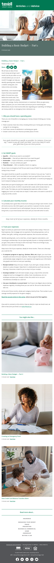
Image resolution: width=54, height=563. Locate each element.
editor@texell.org (26, 306)
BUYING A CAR (27, 535)
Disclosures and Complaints (13, 544)
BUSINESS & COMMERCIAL (27, 529)
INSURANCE (27, 518)
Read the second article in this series (13, 297)
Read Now (12, 377)
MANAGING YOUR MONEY (27, 522)
